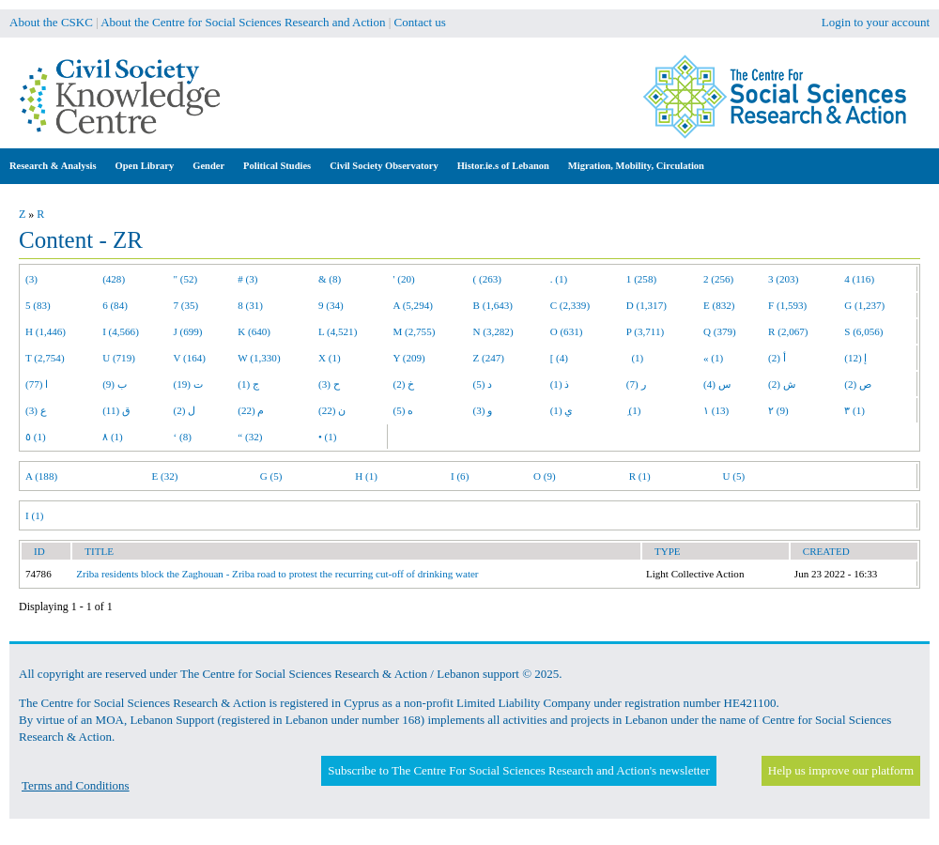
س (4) (717, 384)
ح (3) (329, 384)
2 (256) (718, 278)
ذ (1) (560, 384)
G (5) (271, 476)
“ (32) (250, 436)
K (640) (254, 331)
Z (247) (489, 357)
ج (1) (248, 384)
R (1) (640, 476)
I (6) (460, 476)
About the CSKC (51, 22)
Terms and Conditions (76, 785)
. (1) (558, 278)
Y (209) (409, 357)
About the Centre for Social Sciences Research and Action (242, 22)
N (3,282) (493, 331)
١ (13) (716, 410)
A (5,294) (413, 305)
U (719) (118, 357)
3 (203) (783, 278)
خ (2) (404, 384)
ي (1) (562, 410)
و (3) (483, 410)
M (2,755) (414, 331)
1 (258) (641, 278)
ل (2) (185, 410)
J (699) (188, 331)
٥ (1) (35, 436)
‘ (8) (183, 436)
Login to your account (876, 22)
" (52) (186, 278)
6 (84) (115, 305)
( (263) (487, 278)
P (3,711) (645, 331)
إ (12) (855, 357)
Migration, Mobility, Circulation (636, 166)
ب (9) (114, 384)
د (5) (483, 384)
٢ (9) (778, 410)
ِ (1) (633, 410)
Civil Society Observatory (384, 166)
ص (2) (857, 384)
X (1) (329, 357)
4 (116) (859, 278)
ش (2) (781, 384)
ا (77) (36, 384)
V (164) (190, 357)
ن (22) (332, 410)
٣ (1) (854, 410)
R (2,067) (788, 331)
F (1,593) (787, 305)
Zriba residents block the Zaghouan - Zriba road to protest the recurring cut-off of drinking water (277, 573)
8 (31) (250, 305)
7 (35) (186, 305)
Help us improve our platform (841, 770)
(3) (31, 278)
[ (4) (559, 357)
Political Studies (277, 166)
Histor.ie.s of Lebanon (503, 166)
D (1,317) (646, 305)
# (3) (247, 278)
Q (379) (719, 331)
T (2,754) (45, 357)
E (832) (719, 305)
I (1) (34, 515)
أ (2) (777, 357)
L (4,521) (337, 331)
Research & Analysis (53, 166)
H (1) (366, 476)
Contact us (420, 22)
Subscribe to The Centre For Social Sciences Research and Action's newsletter (518, 770)
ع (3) (36, 410)
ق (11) (116, 410)
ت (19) (188, 384)
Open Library (145, 166)
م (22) (251, 410)
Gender (208, 166)
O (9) (544, 476)
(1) (634, 357)
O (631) (566, 331)
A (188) (41, 476)
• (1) (327, 436)
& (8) (329, 278)
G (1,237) (864, 305)
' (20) (404, 278)
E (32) (165, 476)
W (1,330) (259, 357)
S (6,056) (863, 331)
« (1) (713, 357)
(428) (113, 278)
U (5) (733, 476)
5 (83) (38, 305)
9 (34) (331, 305)
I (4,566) (120, 331)
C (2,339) (570, 305)
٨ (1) (112, 436)
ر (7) (636, 384)
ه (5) (403, 410)
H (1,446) (45, 331)
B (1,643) (493, 305)
